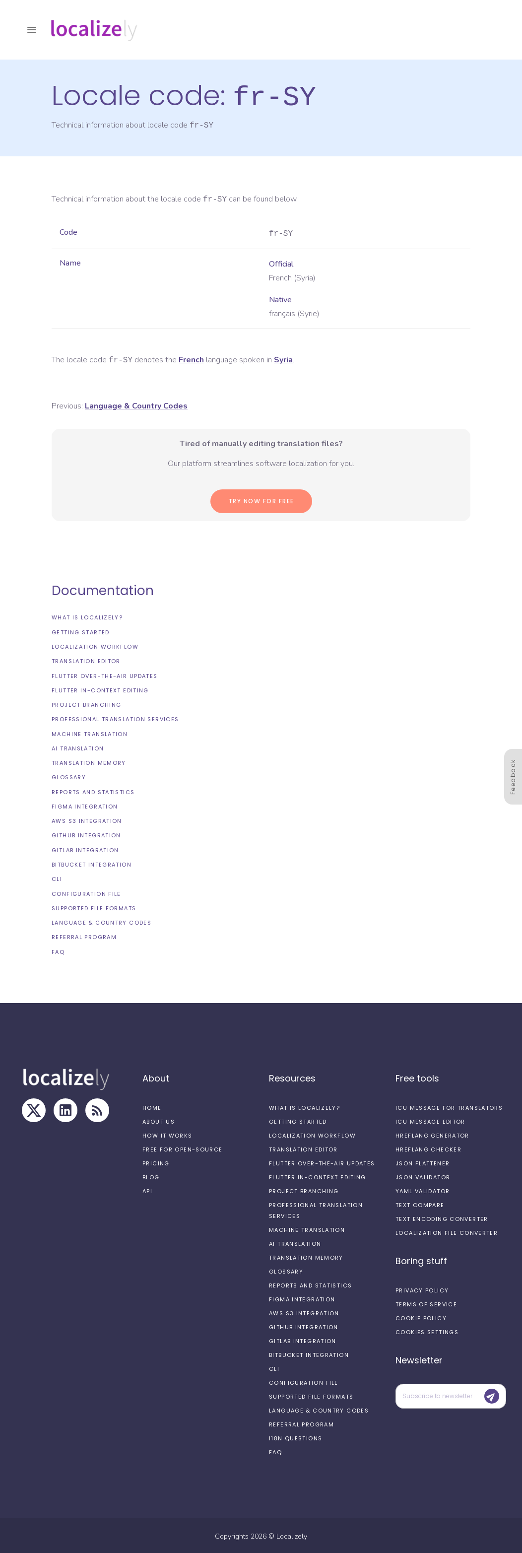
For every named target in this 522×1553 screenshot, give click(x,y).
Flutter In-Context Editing (100, 689)
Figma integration (85, 805)
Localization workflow (95, 645)
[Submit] (491, 1394)
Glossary (69, 776)
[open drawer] (32, 30)
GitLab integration (85, 849)
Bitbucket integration (91, 863)
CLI (57, 877)
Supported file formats (94, 907)
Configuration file (86, 892)
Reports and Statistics (93, 791)
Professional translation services (115, 718)
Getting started (81, 631)
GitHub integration (86, 834)
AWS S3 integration (87, 819)
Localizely (291, 1535)
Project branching (86, 703)
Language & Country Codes (101, 921)
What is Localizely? (87, 616)
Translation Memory (89, 761)
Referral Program (84, 936)
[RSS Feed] (97, 1109)
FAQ (58, 950)
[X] (34, 1109)
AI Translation (78, 747)
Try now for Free (261, 499)
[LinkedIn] (65, 1109)
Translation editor (86, 660)
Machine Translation (90, 733)
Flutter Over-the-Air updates (105, 674)
